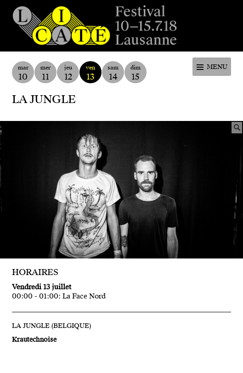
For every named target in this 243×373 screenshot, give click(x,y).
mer (45, 73)
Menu (217, 67)
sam (113, 73)
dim (135, 73)
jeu (68, 73)
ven (90, 73)
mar (23, 73)
